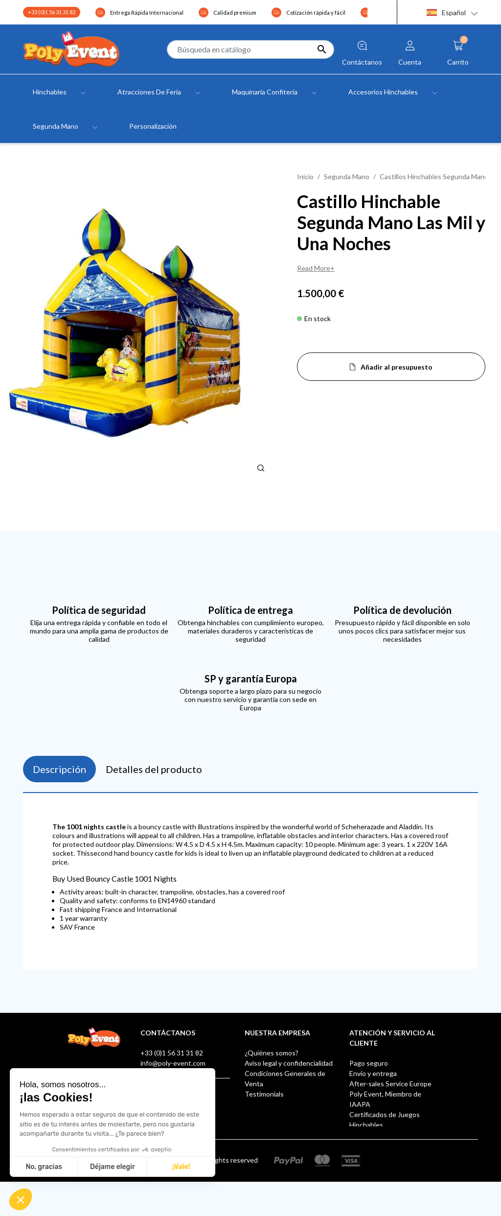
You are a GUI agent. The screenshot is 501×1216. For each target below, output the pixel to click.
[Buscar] (250, 49)
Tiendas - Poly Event (276, 1114)
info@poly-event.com (172, 1063)
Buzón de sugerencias (382, 1135)
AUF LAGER (367, 1155)
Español (446, 12)
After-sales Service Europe (390, 1083)
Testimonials (264, 1094)
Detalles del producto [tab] (154, 769)
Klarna (359, 1145)
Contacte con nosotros (280, 1104)
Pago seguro (368, 1063)
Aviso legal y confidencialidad (289, 1063)
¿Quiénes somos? (271, 1053)
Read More (313, 268)
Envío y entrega (373, 1073)
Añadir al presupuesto (397, 367)
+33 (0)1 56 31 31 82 (51, 12)
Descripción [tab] (59, 769)
